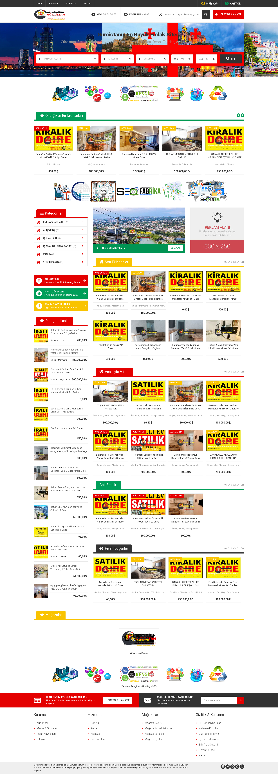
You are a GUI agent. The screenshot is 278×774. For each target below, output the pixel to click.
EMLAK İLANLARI (60, 222)
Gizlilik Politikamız (209, 733)
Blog (39, 3)
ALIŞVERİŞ (60, 230)
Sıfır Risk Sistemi (208, 744)
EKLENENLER (103, 14)
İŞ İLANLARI (60, 238)
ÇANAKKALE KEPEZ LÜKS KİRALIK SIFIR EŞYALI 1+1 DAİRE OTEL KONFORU (224, 156)
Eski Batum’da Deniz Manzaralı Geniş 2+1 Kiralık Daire (223, 297)
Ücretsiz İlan (98, 739)
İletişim (41, 739)
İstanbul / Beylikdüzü (60, 379)
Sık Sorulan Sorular (210, 723)
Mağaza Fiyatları (154, 739)
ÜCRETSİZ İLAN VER (228, 14)
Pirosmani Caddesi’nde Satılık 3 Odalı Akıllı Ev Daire (148, 456)
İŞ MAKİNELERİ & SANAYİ (60, 246)
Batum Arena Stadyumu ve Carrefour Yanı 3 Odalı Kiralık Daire (185, 347)
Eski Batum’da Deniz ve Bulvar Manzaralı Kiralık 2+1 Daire (185, 297)
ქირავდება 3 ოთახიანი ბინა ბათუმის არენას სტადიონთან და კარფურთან (69, 451)
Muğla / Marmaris (58, 360)
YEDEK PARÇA (60, 262)
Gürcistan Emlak (139, 653)
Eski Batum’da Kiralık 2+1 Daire (66, 428)
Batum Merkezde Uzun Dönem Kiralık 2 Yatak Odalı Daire (185, 456)
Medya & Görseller (47, 728)
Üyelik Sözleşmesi (209, 739)
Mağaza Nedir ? (153, 723)
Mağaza (95, 733)
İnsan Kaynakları (46, 733)
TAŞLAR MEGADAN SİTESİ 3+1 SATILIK (182, 156)
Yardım (87, 3)
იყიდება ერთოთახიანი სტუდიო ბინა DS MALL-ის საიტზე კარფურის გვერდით (68, 588)
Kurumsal (53, 3)
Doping (95, 723)
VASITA (60, 254)
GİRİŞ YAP (209, 3)
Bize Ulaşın (71, 3)
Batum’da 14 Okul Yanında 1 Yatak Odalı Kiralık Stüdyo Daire (53, 156)
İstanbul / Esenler (58, 556)
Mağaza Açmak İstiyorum (159, 728)
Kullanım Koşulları (209, 728)
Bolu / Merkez (57, 340)
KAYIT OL (233, 3)
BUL (231, 58)
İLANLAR (136, 14)
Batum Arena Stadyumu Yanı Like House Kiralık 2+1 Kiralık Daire (223, 347)
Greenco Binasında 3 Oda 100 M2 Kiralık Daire (139, 156)
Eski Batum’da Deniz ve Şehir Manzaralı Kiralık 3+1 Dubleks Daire (223, 407)
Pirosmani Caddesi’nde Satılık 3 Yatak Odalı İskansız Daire (96, 156)
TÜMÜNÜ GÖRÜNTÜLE (233, 262)
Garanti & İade (207, 750)
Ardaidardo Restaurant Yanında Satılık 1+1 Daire (148, 407)
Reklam (95, 728)
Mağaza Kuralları (154, 733)
